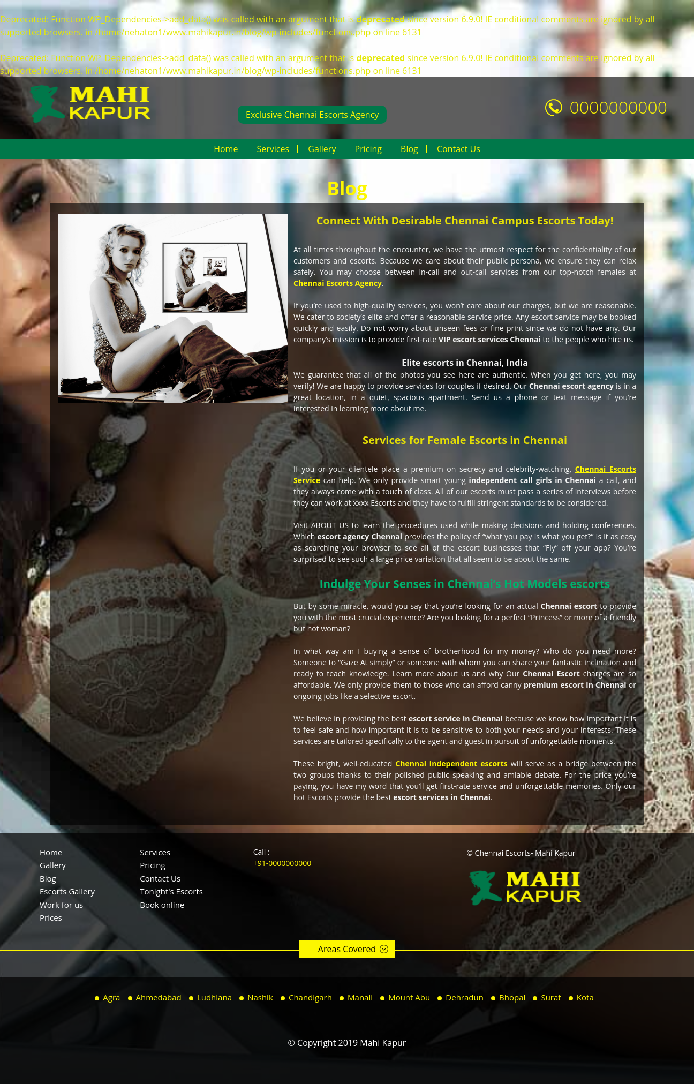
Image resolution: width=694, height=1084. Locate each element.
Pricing (368, 149)
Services (273, 149)
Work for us (61, 904)
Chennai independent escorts (451, 763)
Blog (409, 149)
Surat (551, 997)
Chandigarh (310, 997)
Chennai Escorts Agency (337, 283)
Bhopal (512, 997)
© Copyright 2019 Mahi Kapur (347, 1043)
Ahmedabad (159, 997)
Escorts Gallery (67, 891)
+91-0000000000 (282, 863)
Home (226, 149)
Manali (360, 997)
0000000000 (618, 106)
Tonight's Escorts (171, 891)
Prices (51, 917)
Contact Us (458, 149)
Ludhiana (214, 997)
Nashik (260, 997)
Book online (162, 904)
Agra (111, 997)
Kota (585, 997)
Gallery (322, 149)
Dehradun (465, 997)
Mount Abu (409, 997)
